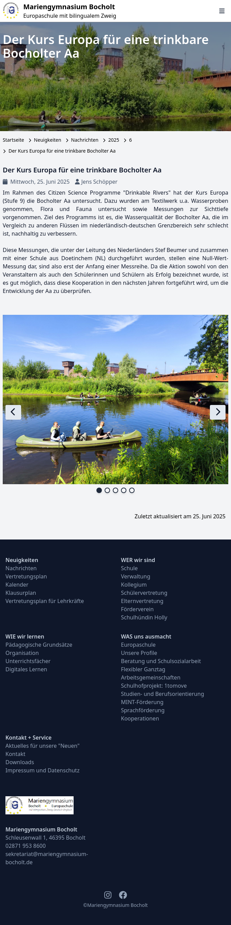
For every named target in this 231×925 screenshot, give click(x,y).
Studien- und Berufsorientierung (162, 694)
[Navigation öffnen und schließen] (222, 10)
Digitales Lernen (26, 669)
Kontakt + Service (28, 737)
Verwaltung (135, 576)
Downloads (19, 762)
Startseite (13, 140)
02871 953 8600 (25, 846)
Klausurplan (20, 593)
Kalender (16, 584)
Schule (129, 568)
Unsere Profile (139, 653)
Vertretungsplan (26, 576)
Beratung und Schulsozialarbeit (161, 661)
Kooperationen (140, 718)
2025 (113, 140)
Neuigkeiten (47, 140)
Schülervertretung (144, 593)
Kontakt (15, 754)
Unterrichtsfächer (27, 661)
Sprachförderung (143, 710)
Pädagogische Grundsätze (38, 644)
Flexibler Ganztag (143, 669)
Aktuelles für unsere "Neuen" (42, 745)
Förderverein (137, 609)
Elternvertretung (142, 601)
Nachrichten (84, 140)
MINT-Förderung (142, 702)
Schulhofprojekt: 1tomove (154, 685)
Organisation (22, 653)
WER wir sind (138, 560)
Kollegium (134, 584)
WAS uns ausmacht (146, 636)
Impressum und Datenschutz (42, 770)
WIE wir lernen (24, 636)
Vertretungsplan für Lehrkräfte (44, 601)
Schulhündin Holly (144, 617)
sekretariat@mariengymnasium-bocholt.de (46, 858)
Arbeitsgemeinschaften (151, 677)
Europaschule (138, 644)
